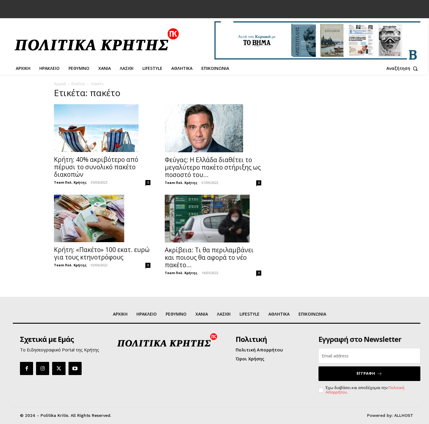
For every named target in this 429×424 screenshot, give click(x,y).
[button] (403, 68)
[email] (369, 355)
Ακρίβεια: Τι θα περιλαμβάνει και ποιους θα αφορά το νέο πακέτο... (209, 257)
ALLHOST (403, 415)
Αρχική (60, 83)
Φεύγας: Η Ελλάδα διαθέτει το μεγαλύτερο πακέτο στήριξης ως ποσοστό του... (213, 167)
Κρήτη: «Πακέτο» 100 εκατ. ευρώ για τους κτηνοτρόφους (102, 253)
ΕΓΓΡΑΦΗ (369, 373)
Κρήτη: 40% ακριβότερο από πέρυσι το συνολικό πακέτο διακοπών (96, 167)
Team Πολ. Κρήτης (70, 182)
